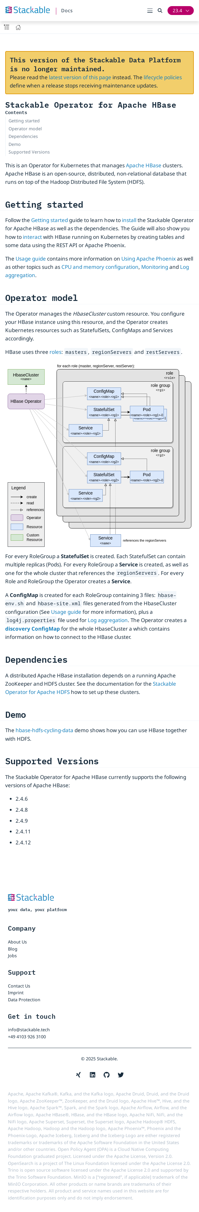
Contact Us (19, 986)
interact (32, 236)
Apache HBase (143, 165)
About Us (17, 942)
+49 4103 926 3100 (27, 1037)
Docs (67, 10)
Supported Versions (29, 152)
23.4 (177, 10)
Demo (15, 144)
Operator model (25, 129)
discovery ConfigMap (32, 628)
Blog (12, 949)
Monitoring (154, 266)
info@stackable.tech (29, 1029)
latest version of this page (80, 77)
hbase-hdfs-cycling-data (44, 730)
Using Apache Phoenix (148, 258)
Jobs (12, 955)
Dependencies (23, 136)
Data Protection (24, 1000)
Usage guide (31, 258)
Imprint (16, 992)
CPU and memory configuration (99, 266)
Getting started (24, 121)
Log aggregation (108, 620)
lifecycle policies (163, 77)
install (129, 220)
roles (55, 351)
